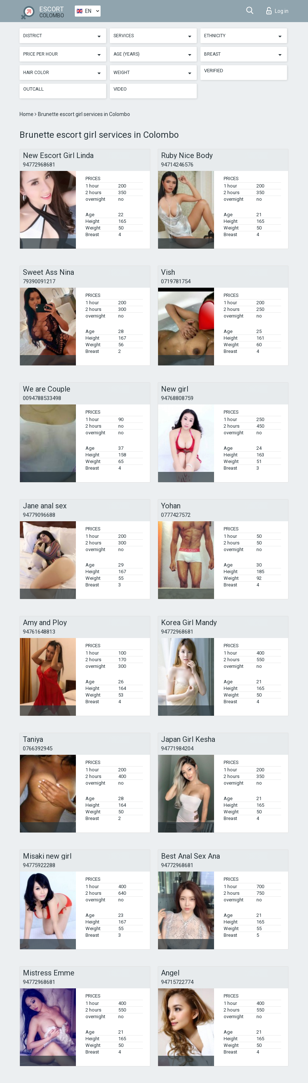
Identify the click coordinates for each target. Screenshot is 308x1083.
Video (120, 89)
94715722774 (177, 982)
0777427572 (175, 515)
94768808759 (177, 398)
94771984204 (177, 748)
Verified (213, 70)
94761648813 (39, 631)
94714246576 (177, 164)
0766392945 (37, 748)
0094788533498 (42, 398)
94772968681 (39, 164)
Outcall (33, 89)
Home (27, 114)
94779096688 (39, 515)
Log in (277, 11)
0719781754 (175, 281)
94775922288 (39, 865)
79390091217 (39, 281)
